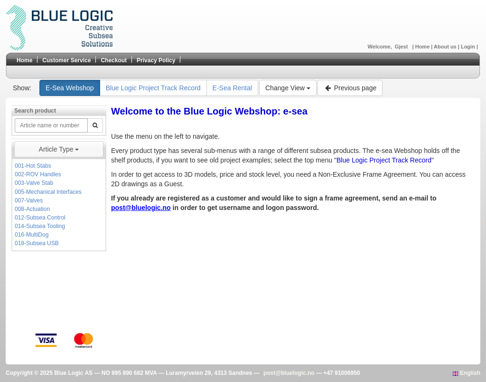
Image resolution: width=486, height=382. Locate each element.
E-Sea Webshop (70, 88)
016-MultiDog (31, 234)
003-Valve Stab (34, 183)
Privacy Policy (156, 60)
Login (469, 46)
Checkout (114, 60)
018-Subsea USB (37, 243)
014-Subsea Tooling (40, 226)
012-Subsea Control (40, 217)
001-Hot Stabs (33, 165)
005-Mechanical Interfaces (48, 192)
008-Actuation (32, 209)
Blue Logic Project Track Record (153, 88)
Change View (287, 88)
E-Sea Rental (232, 88)
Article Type (59, 149)
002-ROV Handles (38, 174)
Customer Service (66, 60)
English (466, 373)
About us (446, 46)
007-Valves (29, 200)
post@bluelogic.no (289, 373)
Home (423, 46)
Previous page (350, 88)
